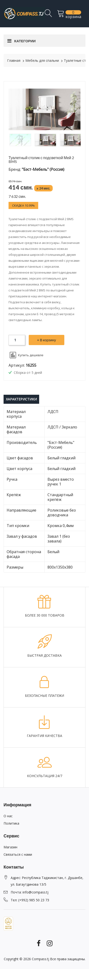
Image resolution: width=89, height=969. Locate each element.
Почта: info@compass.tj (29, 892)
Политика (11, 823)
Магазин (10, 847)
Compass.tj (40, 959)
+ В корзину (46, 340)
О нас (8, 816)
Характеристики (21, 399)
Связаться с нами (18, 854)
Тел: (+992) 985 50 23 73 (30, 900)
